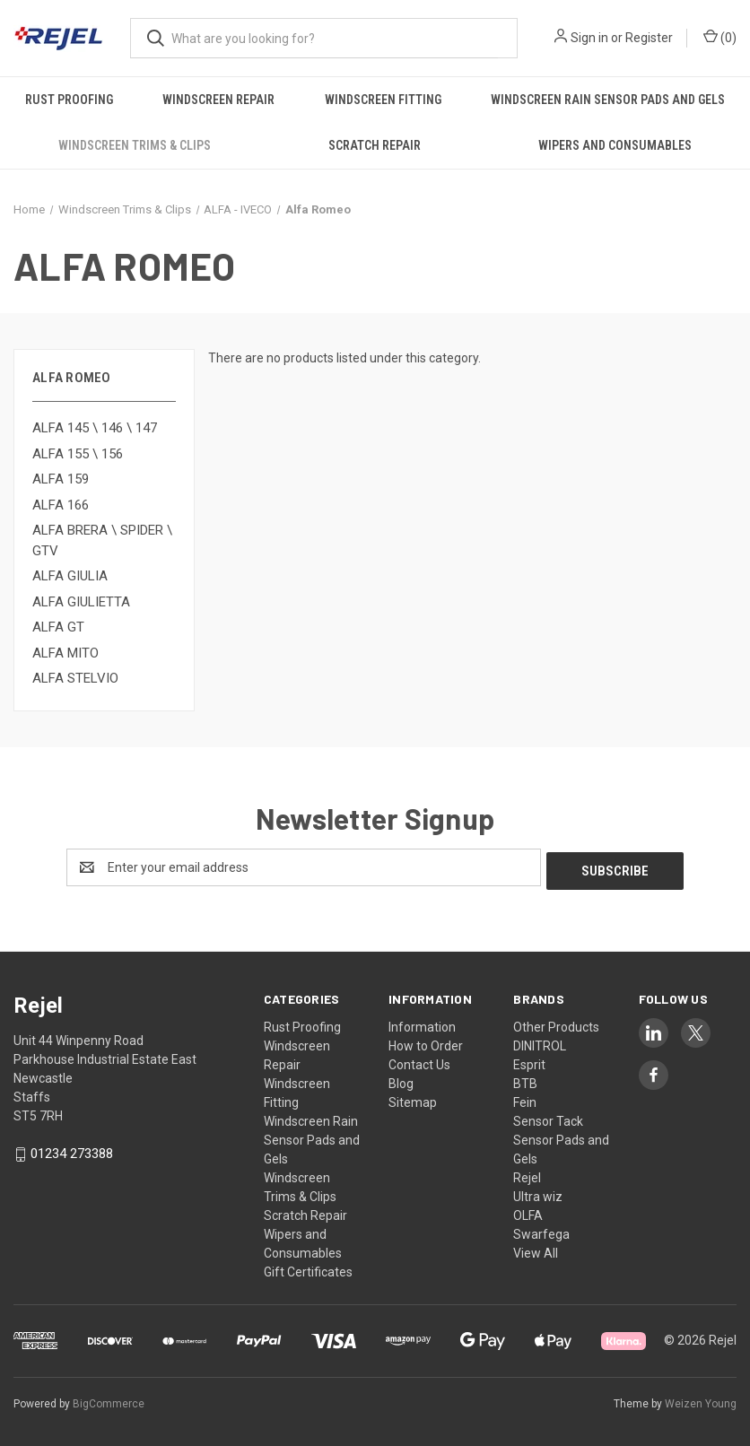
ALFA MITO (65, 653)
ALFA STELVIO (75, 678)
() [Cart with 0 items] (720, 37)
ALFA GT (58, 627)
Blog (401, 1080)
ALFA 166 (60, 505)
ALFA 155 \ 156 (77, 454)
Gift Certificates (308, 1268)
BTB (525, 1080)
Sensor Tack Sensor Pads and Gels (561, 1137)
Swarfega (541, 1231)
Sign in (589, 37)
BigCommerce (108, 1400)
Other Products (556, 1023)
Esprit (529, 1061)
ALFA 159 (60, 479)
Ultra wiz (537, 1193)
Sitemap (412, 1099)
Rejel (527, 1174)
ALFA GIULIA (70, 576)
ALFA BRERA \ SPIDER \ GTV (102, 540)
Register (649, 37)
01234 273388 (72, 1151)
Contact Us (419, 1061)
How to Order (425, 1042)
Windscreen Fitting (383, 99)
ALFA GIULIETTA (81, 602)
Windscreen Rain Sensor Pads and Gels (608, 99)
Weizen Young (701, 1400)
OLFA (528, 1212)
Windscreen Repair (218, 99)
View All (535, 1249)
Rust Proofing (69, 99)
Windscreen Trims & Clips (134, 145)
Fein (524, 1099)
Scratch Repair (374, 145)
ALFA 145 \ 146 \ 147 (94, 428)
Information (422, 1023)
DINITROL (539, 1042)
